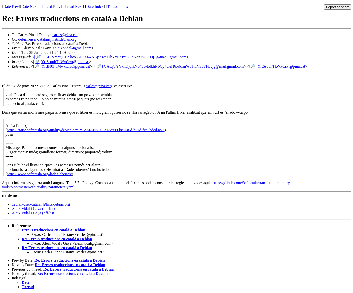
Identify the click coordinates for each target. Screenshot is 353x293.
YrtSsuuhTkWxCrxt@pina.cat (65, 62)
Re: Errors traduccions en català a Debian (57, 239)
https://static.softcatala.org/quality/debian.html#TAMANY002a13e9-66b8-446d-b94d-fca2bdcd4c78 (86, 130)
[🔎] (38, 57)
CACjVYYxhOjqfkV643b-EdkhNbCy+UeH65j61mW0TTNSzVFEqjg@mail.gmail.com (174, 66)
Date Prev (11, 6)
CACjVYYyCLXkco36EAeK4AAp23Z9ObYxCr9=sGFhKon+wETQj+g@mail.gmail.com (115, 57)
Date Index (95, 6)
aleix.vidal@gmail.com (73, 48)
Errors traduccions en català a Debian (53, 230)
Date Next (30, 6)
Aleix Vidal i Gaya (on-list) (33, 208)
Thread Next (73, 6)
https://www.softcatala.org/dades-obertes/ (39, 174)
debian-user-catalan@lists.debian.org (47, 39)
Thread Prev (50, 6)
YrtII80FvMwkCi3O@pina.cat (65, 66)
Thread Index (117, 6)
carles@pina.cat (64, 35)
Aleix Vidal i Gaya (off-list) (33, 213)
